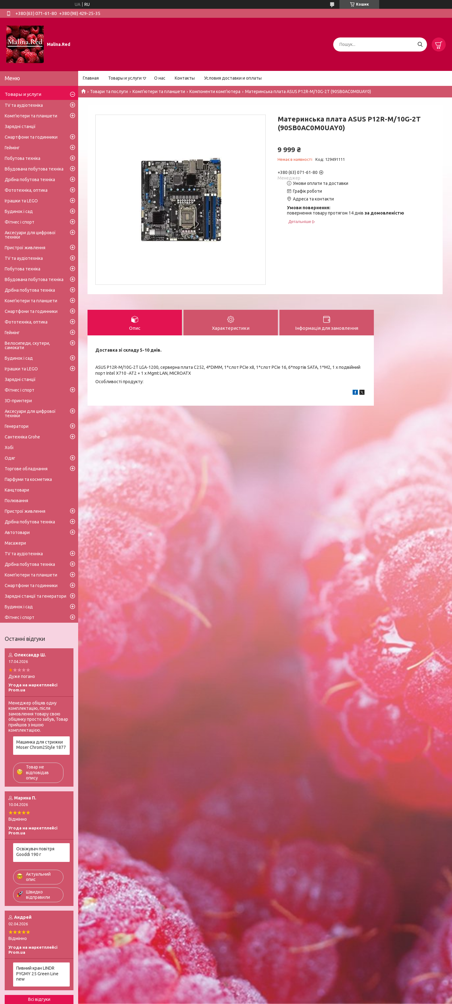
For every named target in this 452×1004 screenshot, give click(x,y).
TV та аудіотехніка (24, 105)
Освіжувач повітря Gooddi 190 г (35, 851)
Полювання (16, 500)
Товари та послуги (109, 91)
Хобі (9, 447)
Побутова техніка (22, 158)
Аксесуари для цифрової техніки (30, 235)
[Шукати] (420, 44)
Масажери (15, 543)
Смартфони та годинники (31, 137)
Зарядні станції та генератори (35, 596)
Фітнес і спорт (19, 222)
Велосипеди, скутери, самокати (27, 345)
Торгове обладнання (26, 468)
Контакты (185, 78)
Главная (91, 78)
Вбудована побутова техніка (34, 168)
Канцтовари (17, 489)
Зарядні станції (20, 126)
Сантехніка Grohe (22, 436)
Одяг (10, 458)
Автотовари (17, 532)
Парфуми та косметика (28, 479)
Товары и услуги (125, 78)
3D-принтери (18, 400)
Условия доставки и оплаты (233, 78)
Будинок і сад (19, 211)
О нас (159, 78)
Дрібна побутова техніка (30, 179)
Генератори (16, 426)
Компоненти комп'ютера (214, 91)
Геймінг (12, 147)
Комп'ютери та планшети (159, 91)
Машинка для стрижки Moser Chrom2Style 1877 (41, 744)
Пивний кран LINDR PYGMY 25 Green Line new (37, 974)
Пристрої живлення (25, 247)
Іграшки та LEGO (21, 200)
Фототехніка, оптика (26, 190)
